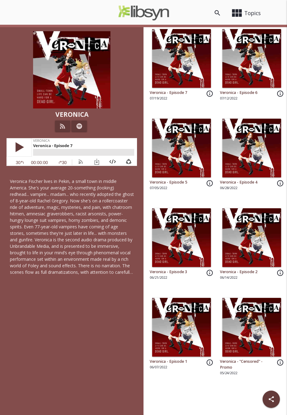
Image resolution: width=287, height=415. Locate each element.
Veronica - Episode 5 (168, 182)
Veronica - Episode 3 (168, 271)
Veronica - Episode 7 (168, 92)
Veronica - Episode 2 (238, 271)
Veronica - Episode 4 (238, 182)
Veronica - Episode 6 (238, 92)
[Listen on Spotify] (79, 126)
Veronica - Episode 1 (168, 361)
